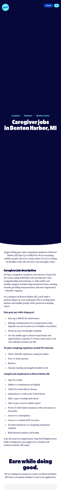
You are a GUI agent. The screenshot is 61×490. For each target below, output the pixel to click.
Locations (16, 115)
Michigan (28, 115)
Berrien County (42, 115)
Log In (48, 6)
